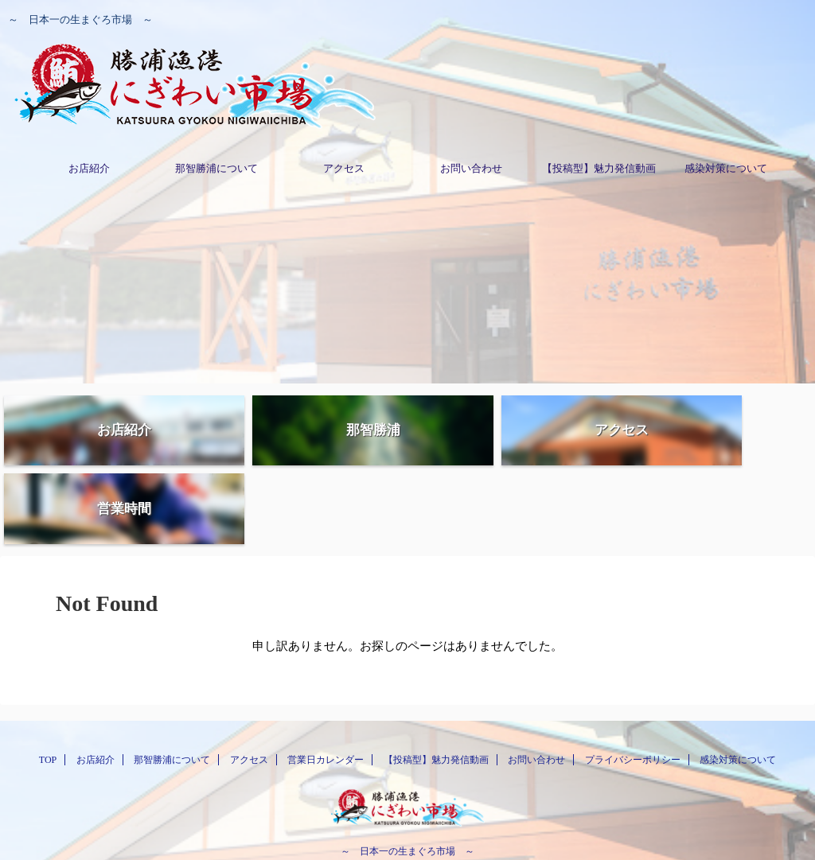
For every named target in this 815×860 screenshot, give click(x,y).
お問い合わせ (471, 168)
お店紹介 (89, 168)
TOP (48, 690)
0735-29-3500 (407, 803)
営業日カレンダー (325, 690)
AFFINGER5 (489, 837)
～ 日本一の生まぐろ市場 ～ (407, 782)
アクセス (344, 168)
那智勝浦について (216, 168)
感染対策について (725, 168)
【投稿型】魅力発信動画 (599, 168)
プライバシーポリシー (632, 690)
